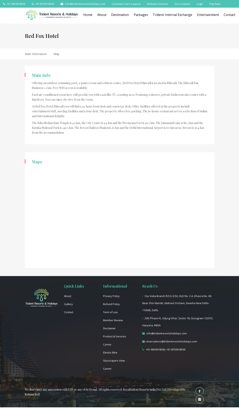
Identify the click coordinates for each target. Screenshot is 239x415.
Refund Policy (111, 304)
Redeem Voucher (157, 4)
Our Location (182, 4)
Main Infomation (36, 54)
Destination (124, 15)
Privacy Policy (111, 296)
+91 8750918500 (43, 4)
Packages (146, 15)
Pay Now (215, 4)
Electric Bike (110, 352)
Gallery (68, 304)
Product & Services (114, 336)
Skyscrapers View (114, 360)
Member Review (113, 320)
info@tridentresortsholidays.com (83, 4)
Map (56, 54)
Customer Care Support (126, 4)
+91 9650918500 (14, 4)
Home (89, 15)
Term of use (110, 312)
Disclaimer (109, 328)
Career (107, 344)
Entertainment (216, 15)
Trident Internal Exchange (179, 15)
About (104, 15)
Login (200, 4)
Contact (68, 312)
